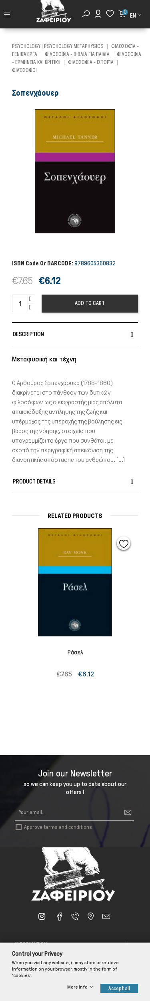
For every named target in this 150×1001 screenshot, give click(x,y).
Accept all (119, 988)
